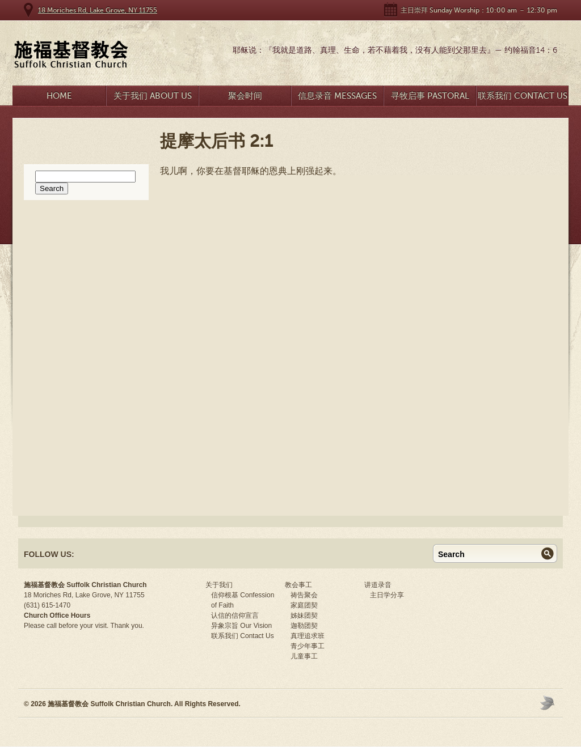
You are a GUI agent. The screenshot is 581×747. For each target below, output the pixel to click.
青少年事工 (307, 646)
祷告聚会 (304, 595)
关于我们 (219, 585)
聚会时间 (245, 96)
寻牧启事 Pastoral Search (430, 98)
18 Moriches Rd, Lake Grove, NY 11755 (97, 10)
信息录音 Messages (337, 96)
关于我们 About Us (152, 96)
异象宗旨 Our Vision (241, 626)
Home (59, 96)
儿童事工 (304, 656)
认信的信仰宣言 (235, 615)
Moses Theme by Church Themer (548, 702)
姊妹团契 (304, 615)
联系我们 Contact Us (522, 96)
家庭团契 (304, 605)
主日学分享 (387, 595)
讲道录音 (377, 585)
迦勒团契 (304, 626)
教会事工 (298, 585)
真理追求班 (307, 636)
